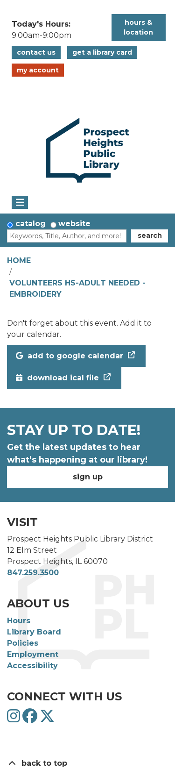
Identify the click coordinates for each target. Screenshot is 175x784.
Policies (22, 643)
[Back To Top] (87, 763)
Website (74, 223)
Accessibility (32, 665)
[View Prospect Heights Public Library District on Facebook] (31, 718)
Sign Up (88, 476)
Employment (32, 654)
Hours (18, 620)
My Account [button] (38, 70)
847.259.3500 (33, 572)
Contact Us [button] (36, 52)
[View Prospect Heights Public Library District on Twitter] (47, 718)
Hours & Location (138, 27)
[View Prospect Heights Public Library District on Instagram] (14, 718)
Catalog (30, 223)
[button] (57, 30)
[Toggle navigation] (20, 202)
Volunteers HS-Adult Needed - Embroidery (77, 288)
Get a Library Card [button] (102, 52)
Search (150, 235)
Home (19, 260)
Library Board (34, 631)
